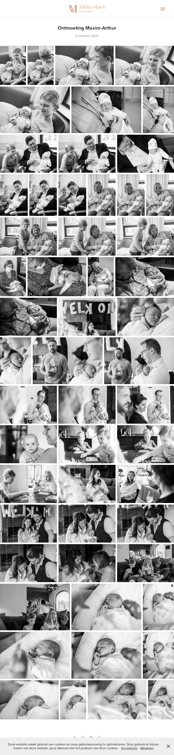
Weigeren (147, 748)
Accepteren (129, 748)
